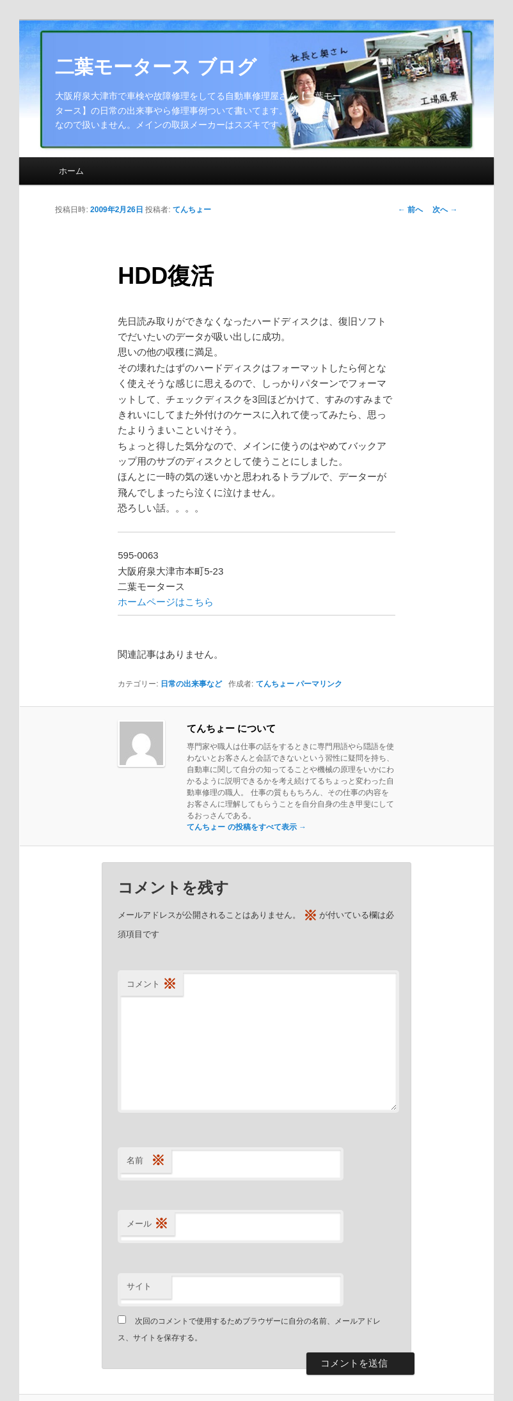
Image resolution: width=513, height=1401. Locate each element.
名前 (146, 1161)
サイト (139, 1286)
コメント (152, 984)
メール (147, 1224)
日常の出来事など (191, 683)
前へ (410, 209)
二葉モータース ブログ (155, 66)
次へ (444, 209)
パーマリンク (319, 683)
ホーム (71, 171)
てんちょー (192, 209)
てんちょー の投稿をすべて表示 (246, 827)
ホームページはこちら (166, 601)
